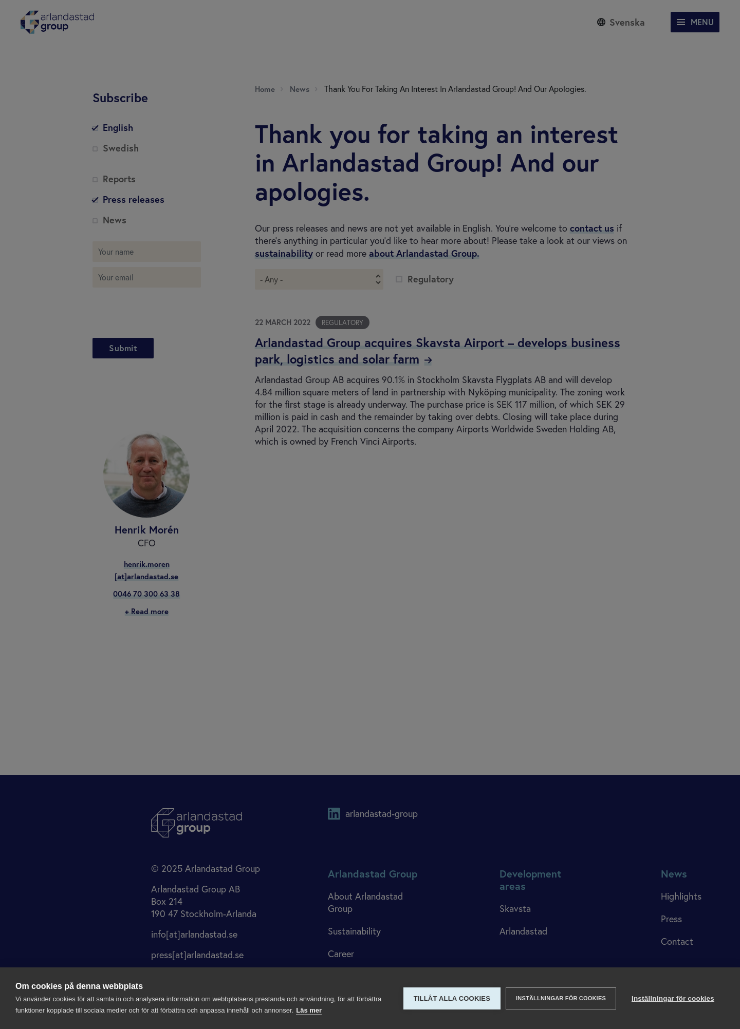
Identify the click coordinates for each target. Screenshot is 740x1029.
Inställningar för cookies (561, 998)
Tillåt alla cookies (452, 998)
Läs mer (309, 1010)
